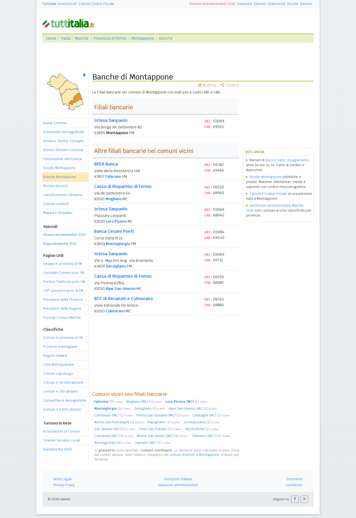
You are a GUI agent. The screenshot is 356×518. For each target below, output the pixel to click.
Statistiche (276, 4)
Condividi (230, 85)
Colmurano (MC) (113, 415)
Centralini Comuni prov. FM (63, 273)
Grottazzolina (202, 422)
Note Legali (63, 479)
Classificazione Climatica (62, 195)
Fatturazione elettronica (62, 159)
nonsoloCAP (67, 4)
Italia (65, 38)
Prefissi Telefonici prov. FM (64, 282)
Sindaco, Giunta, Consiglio (63, 141)
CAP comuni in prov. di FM (63, 291)
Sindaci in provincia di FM (62, 264)
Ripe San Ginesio (121, 288)
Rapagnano (164, 422)
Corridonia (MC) (113, 436)
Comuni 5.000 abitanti (62, 409)
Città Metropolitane (58, 364)
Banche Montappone (59, 177)
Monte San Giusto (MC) (162, 436)
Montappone (142, 38)
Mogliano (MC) (144, 401)
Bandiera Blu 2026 (57, 449)
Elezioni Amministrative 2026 (212, 4)
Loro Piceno (116, 221)
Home (51, 38)
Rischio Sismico (55, 186)
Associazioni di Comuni (61, 431)
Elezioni (260, 4)
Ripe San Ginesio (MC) (193, 408)
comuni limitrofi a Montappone (194, 455)
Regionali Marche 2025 (60, 244)
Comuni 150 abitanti (60, 391)
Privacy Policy (64, 485)
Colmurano (115, 311)
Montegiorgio (118, 243)
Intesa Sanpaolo (110, 120)
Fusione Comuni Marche (62, 317)
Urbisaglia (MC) (211, 415)
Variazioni (244, 4)
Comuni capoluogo (58, 373)
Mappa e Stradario (57, 213)
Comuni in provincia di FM (63, 337)
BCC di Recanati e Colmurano (123, 298)
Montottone (202, 429)
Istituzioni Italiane (178, 479)
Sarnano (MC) (153, 443)
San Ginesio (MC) (114, 429)
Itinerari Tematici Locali (61, 440)
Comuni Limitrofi (56, 204)
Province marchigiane (60, 346)
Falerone (113, 176)
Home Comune (55, 123)
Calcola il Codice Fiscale (268, 193)
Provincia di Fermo (110, 38)
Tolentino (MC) (211, 436)
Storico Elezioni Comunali (63, 150)
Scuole (292, 4)
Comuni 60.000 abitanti (63, 382)
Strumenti (294, 479)
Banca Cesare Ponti (114, 231)
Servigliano (116, 266)
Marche (82, 38)
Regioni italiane (55, 355)
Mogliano (114, 198)
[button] (295, 499)
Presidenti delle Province (63, 299)
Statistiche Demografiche (63, 132)
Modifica (207, 85)
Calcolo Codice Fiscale (96, 4)
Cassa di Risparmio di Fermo (123, 186)
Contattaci (294, 485)
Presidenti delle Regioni (62, 308)
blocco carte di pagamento (287, 160)
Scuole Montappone (59, 168)
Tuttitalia (49, 4)
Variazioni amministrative (178, 485)
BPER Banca (106, 164)
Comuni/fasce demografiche (64, 400)
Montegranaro (112, 443)
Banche (306, 4)
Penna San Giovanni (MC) (162, 415)
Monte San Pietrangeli (119, 422)
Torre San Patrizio (160, 429)
